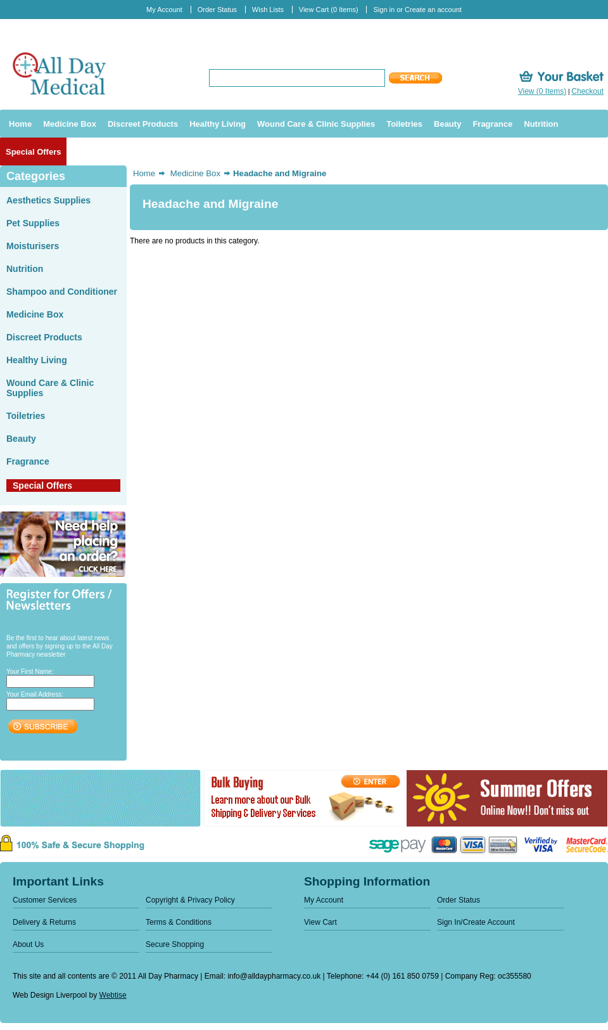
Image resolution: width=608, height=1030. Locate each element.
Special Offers (42, 485)
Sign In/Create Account (476, 922)
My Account (164, 9)
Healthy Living (36, 360)
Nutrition (24, 269)
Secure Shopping (175, 944)
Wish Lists (268, 9)
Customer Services (45, 900)
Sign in (384, 9)
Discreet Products (44, 337)
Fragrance (27, 461)
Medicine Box (34, 314)
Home (144, 173)
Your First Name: (30, 671)
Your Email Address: (34, 694)
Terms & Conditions (179, 922)
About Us (28, 944)
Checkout (587, 91)
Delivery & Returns (44, 922)
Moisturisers (32, 246)
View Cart (328, 9)
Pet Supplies (33, 223)
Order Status (217, 9)
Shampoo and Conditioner (61, 291)
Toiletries (25, 416)
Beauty (21, 439)
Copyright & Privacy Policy (190, 900)
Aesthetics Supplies (48, 200)
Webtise (113, 995)
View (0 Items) (542, 91)
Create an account (433, 9)
